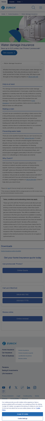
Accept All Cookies (22, 414)
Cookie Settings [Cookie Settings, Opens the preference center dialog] (22, 418)
